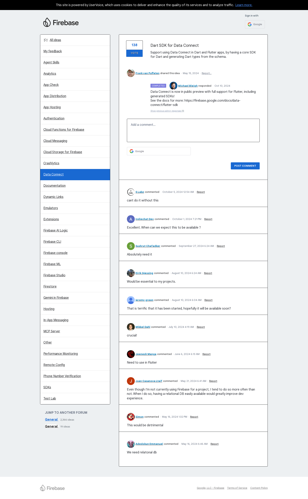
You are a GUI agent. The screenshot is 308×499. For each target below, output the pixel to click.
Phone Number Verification (62, 376)
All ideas (55, 40)
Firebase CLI (52, 242)
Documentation (54, 186)
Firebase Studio (54, 275)
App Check (51, 85)
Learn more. (243, 5)
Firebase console (55, 253)
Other (47, 343)
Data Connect (53, 174)
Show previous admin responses (167, 110)
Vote (134, 53)
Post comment (245, 165)
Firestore (50, 287)
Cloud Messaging (55, 141)
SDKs (47, 387)
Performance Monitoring (60, 354)
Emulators (50, 208)
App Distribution (54, 96)
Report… (207, 73)
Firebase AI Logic (55, 230)
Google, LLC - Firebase (210, 488)
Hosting (48, 309)
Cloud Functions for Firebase (63, 130)
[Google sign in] (255, 24)
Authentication (53, 118)
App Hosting (52, 107)
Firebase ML (52, 264)
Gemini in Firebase (56, 298)
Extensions (51, 219)
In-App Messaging (55, 320)
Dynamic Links (53, 197)
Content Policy (259, 488)
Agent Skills (51, 62)
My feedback (52, 51)
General (51, 420)
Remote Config (54, 365)
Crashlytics (51, 163)
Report (201, 192)
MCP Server (51, 331)
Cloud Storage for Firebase (62, 152)
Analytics (49, 74)
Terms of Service (237, 488)
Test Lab (49, 399)
